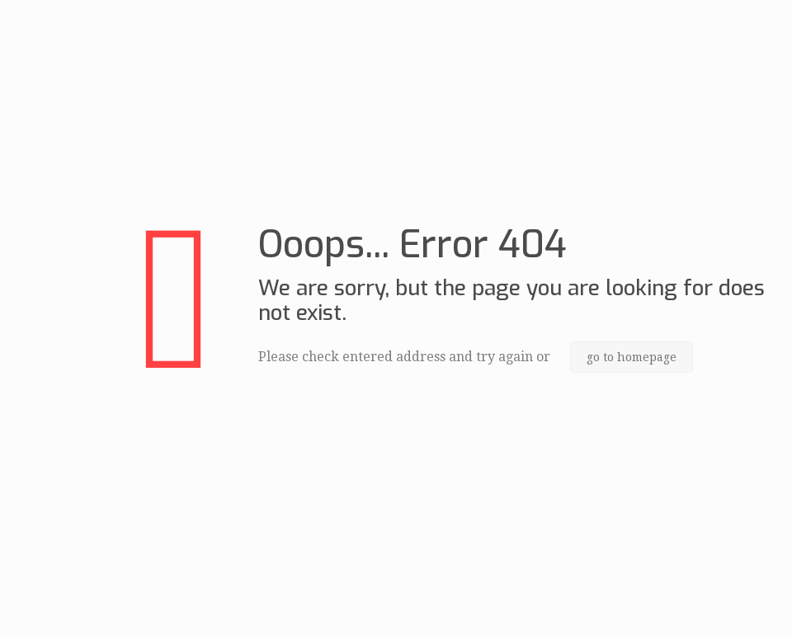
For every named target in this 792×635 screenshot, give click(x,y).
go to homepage (631, 357)
